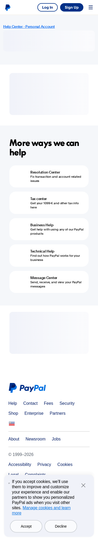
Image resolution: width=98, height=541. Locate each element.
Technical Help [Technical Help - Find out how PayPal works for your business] (42, 251)
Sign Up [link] (72, 7)
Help (12, 403)
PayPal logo (7, 7)
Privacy (44, 464)
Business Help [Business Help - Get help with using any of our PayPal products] (41, 225)
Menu (91, 7)
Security (67, 403)
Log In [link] (47, 7)
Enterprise (33, 413)
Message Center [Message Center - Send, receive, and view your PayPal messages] (43, 278)
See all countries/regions (12, 423)
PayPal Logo (28, 387)
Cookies (65, 464)
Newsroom (35, 439)
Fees (48, 403)
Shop (13, 413)
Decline (61, 526)
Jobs (56, 439)
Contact (30, 403)
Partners (57, 413)
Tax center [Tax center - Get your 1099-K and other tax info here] (38, 199)
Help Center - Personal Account (29, 26)
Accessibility (19, 464)
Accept (26, 526)
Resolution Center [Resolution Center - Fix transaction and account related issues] (45, 172)
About (13, 439)
